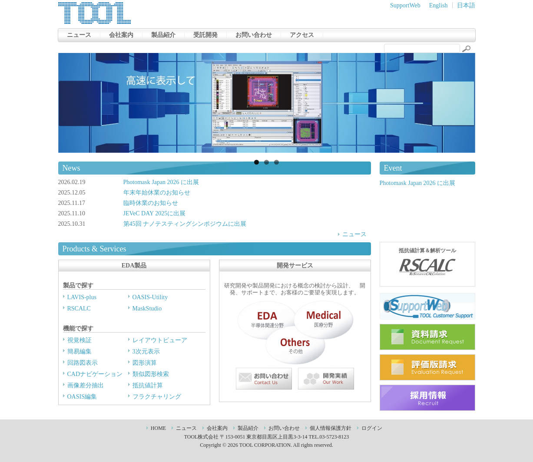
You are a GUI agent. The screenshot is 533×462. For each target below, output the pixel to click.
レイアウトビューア (159, 340)
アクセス (302, 35)
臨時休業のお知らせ (150, 203)
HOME (158, 428)
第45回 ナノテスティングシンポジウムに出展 (185, 224)
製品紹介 (163, 35)
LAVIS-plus (81, 297)
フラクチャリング (156, 396)
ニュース (79, 35)
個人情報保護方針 (330, 428)
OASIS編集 (82, 396)
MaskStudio (147, 308)
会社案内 (121, 35)
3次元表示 (146, 351)
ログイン (371, 428)
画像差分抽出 (85, 385)
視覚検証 (79, 340)
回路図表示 (82, 363)
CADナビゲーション (95, 374)
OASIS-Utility (150, 297)
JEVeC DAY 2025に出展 (154, 213)
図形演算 (144, 363)
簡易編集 (79, 351)
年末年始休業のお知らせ (156, 192)
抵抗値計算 (147, 385)
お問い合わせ (253, 35)
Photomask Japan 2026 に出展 (161, 182)
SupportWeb (405, 5)
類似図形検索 (150, 374)
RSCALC (79, 308)
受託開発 (205, 35)
